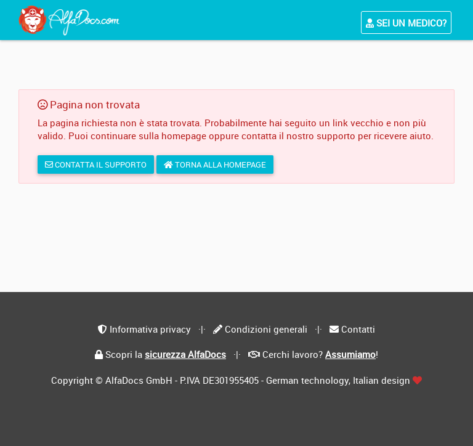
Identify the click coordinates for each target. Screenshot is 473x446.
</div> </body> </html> (236, 223)
